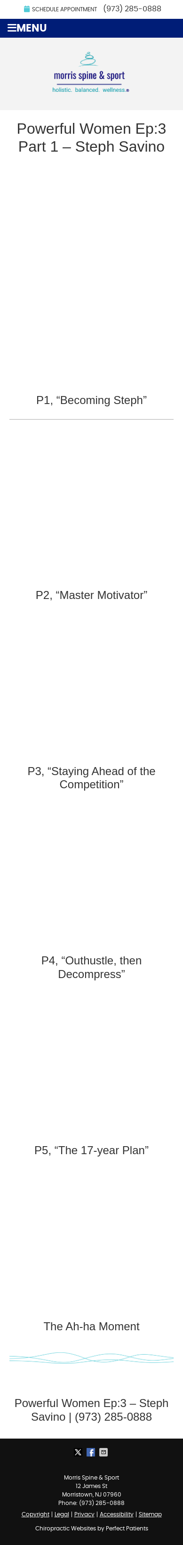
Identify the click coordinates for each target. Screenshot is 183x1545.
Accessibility (117, 1514)
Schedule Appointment (60, 9)
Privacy (84, 1514)
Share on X (79, 1452)
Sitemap (150, 1514)
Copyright (35, 1514)
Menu (27, 28)
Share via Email (104, 1452)
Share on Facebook (92, 1452)
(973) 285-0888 (132, 9)
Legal (62, 1514)
